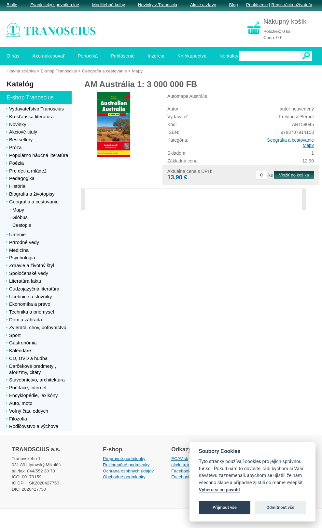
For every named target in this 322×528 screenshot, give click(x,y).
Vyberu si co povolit (219, 490)
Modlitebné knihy (108, 4)
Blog (233, 4)
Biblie (12, 4)
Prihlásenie (257, 4)
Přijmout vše (225, 507)
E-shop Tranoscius (59, 71)
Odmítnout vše (280, 507)
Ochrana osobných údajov (128, 471)
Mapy (308, 145)
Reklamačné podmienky (126, 464)
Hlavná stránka (21, 71)
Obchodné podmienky (124, 476)
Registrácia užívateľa (291, 4)
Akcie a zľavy (203, 4)
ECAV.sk (179, 458)
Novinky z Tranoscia (157, 4)
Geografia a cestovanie (290, 140)
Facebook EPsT (187, 476)
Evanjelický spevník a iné (54, 4)
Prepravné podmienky (124, 458)
